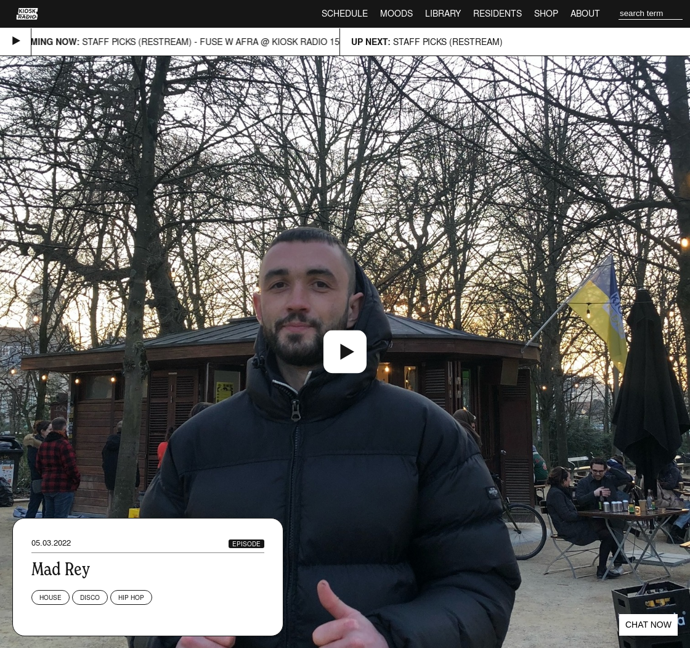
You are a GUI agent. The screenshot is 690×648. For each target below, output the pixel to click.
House (50, 597)
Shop (546, 13)
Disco (90, 597)
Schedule (345, 13)
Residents (497, 13)
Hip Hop (131, 597)
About (585, 13)
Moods (396, 13)
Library (443, 13)
